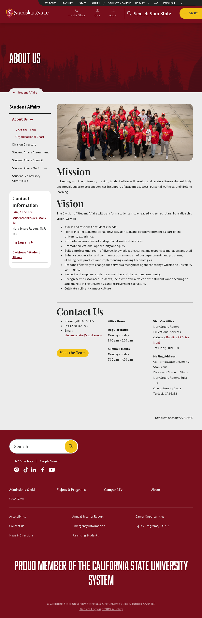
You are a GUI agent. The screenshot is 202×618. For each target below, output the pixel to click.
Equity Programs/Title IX (152, 526)
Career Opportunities (150, 516)
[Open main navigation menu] (191, 13)
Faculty (68, 3)
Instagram (21, 242)
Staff (82, 3)
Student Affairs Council (27, 160)
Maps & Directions (21, 535)
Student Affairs (27, 92)
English (169, 3)
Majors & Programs (71, 490)
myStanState (76, 15)
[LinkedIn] (33, 472)
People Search (50, 461)
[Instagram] (18, 472)
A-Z (156, 3)
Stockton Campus (120, 3)
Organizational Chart (29, 137)
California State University (140, 565)
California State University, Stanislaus (75, 604)
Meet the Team (25, 130)
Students (50, 3)
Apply (113, 15)
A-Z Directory (23, 461)
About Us (20, 119)
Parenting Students (85, 535)
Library (140, 3)
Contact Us (16, 526)
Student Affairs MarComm (29, 168)
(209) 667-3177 (22, 212)
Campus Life (113, 490)
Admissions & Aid (22, 490)
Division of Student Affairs (26, 254)
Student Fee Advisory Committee (26, 178)
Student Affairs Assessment (30, 152)
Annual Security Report (88, 516)
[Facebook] (44, 472)
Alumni (96, 3)
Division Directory (24, 144)
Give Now (16, 499)
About (155, 490)
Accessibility (17, 516)
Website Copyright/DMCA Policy (101, 609)
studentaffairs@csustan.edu (83, 335)
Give (97, 15)
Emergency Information (88, 526)
